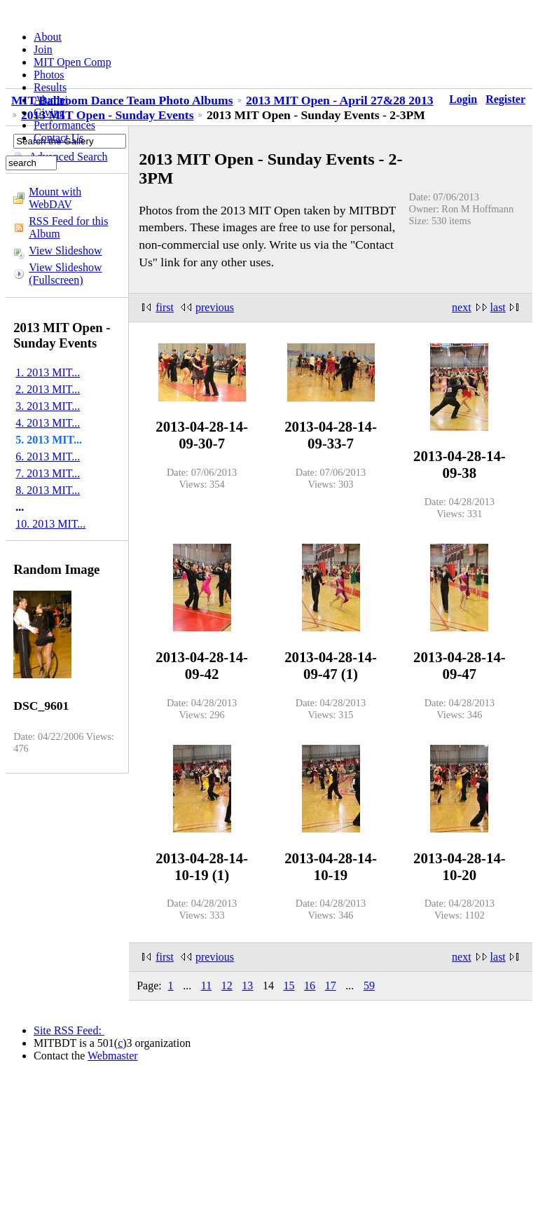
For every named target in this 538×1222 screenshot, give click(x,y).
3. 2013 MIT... (47, 406)
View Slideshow (65, 250)
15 (289, 985)
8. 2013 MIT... (47, 490)
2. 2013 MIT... (47, 389)
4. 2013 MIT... (47, 423)
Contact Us (59, 138)
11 (206, 985)
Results (50, 87)
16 (309, 985)
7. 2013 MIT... (47, 473)
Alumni (51, 100)
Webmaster (113, 1056)
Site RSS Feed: (69, 1030)
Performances (64, 125)
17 (330, 985)
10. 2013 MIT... (50, 524)
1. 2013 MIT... (47, 372)
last (498, 307)
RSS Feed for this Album (68, 227)
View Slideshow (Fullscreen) (65, 273)
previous (214, 307)
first (165, 307)
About (48, 37)
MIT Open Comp (72, 62)
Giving (49, 112)
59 (369, 985)
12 (227, 985)
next (461, 307)
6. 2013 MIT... (47, 456)
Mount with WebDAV (55, 198)
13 (247, 985)
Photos (49, 75)
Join (43, 49)
